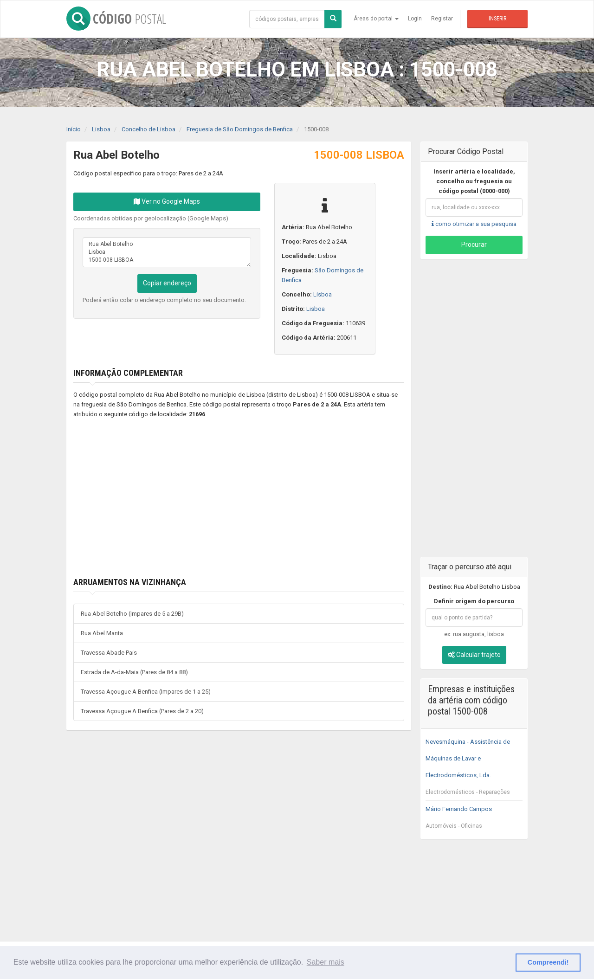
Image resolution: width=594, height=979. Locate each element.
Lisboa (322, 294)
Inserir (497, 18)
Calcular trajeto (474, 654)
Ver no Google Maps (167, 201)
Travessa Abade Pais (109, 652)
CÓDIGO (116, 18)
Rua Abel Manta (102, 633)
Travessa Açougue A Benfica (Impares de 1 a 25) (146, 691)
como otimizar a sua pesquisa (474, 223)
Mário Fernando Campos (474, 819)
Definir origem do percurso (474, 601)
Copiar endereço (167, 283)
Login (415, 18)
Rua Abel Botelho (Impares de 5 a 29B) (132, 613)
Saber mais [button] (325, 962)
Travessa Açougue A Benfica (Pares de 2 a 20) (142, 711)
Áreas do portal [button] (376, 18)
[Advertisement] (225, 498)
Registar (442, 18)
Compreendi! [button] (548, 962)
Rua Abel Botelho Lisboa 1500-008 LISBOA (167, 252)
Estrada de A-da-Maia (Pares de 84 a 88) (134, 672)
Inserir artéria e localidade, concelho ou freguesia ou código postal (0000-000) (474, 181)
